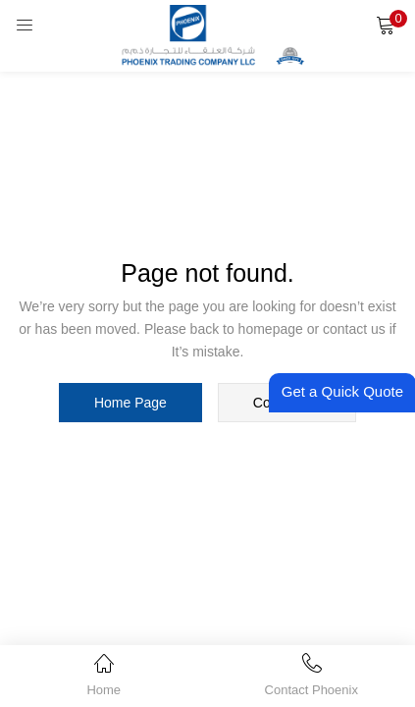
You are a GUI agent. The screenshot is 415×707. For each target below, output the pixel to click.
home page (130, 402)
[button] (385, 24)
